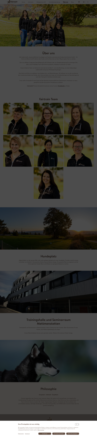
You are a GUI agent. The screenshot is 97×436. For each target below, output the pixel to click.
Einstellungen (44, 433)
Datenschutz (21, 433)
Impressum (27, 433)
